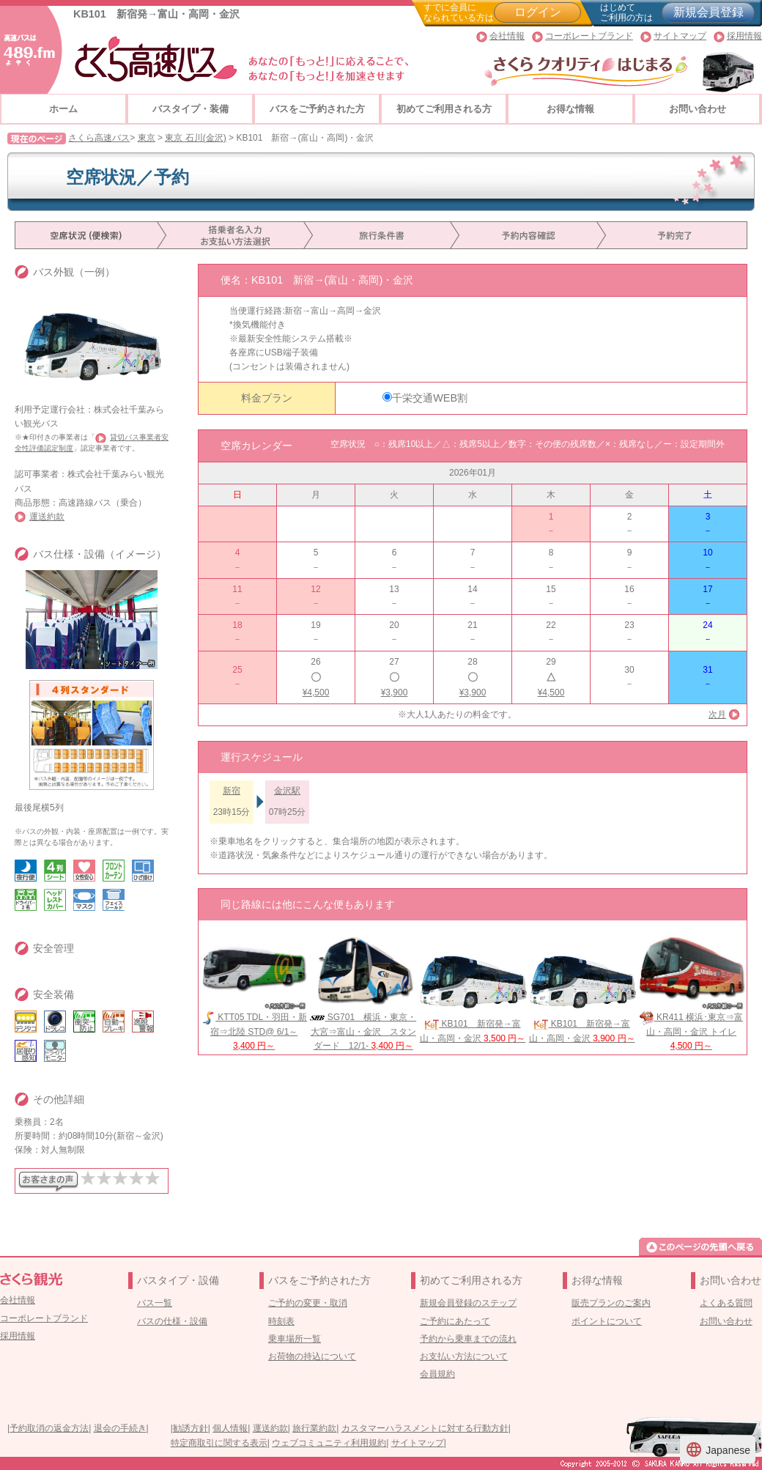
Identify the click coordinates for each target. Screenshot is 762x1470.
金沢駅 (287, 791)
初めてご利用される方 (444, 108)
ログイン (537, 12)
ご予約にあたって (455, 1321)
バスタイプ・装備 (190, 108)
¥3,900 (394, 692)
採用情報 (744, 36)
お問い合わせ (697, 108)
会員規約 (437, 1374)
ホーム (63, 108)
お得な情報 (570, 108)
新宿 (231, 791)
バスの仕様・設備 (172, 1321)
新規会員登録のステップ (468, 1303)
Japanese (717, 1449)
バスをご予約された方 (317, 108)
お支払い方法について (464, 1356)
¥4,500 (316, 692)
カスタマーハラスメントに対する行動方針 (424, 1428)
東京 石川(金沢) (195, 138)
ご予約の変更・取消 (307, 1303)
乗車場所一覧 (294, 1339)
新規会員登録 (708, 12)
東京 (146, 138)
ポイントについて (607, 1321)
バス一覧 (154, 1303)
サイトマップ (680, 36)
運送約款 (46, 516)
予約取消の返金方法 (49, 1428)
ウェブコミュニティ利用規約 (329, 1443)
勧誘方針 (190, 1428)
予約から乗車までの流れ (468, 1339)
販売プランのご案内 (611, 1303)
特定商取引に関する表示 (219, 1443)
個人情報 (230, 1428)
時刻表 (281, 1321)
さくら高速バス (99, 138)
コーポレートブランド (589, 36)
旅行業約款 (314, 1428)
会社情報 (507, 36)
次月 (717, 714)
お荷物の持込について (312, 1356)
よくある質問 (726, 1303)
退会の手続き (120, 1428)
